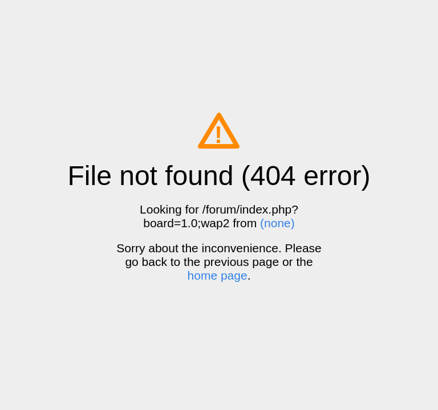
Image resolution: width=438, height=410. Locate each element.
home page (218, 275)
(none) (277, 222)
